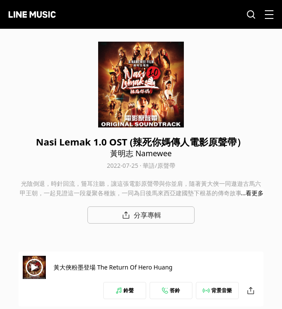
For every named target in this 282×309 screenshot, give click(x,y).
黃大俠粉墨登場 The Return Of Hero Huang (113, 267)
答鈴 (171, 290)
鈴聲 (125, 290)
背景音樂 (217, 290)
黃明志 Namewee (141, 153)
